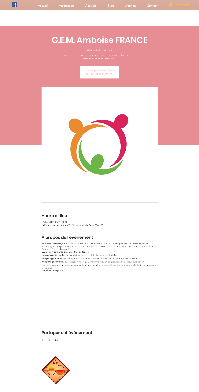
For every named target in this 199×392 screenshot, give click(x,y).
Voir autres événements (99, 73)
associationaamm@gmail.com (147, 383)
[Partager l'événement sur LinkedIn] (56, 340)
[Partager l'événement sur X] (49, 340)
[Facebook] (14, 4)
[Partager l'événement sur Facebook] (43, 340)
